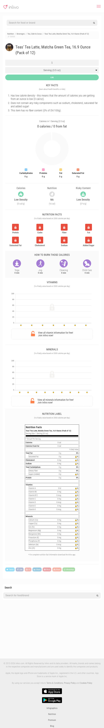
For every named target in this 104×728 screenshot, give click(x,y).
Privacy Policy (70, 683)
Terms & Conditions (54, 683)
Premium (52, 720)
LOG (52, 77)
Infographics (52, 708)
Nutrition (52, 714)
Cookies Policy (86, 683)
